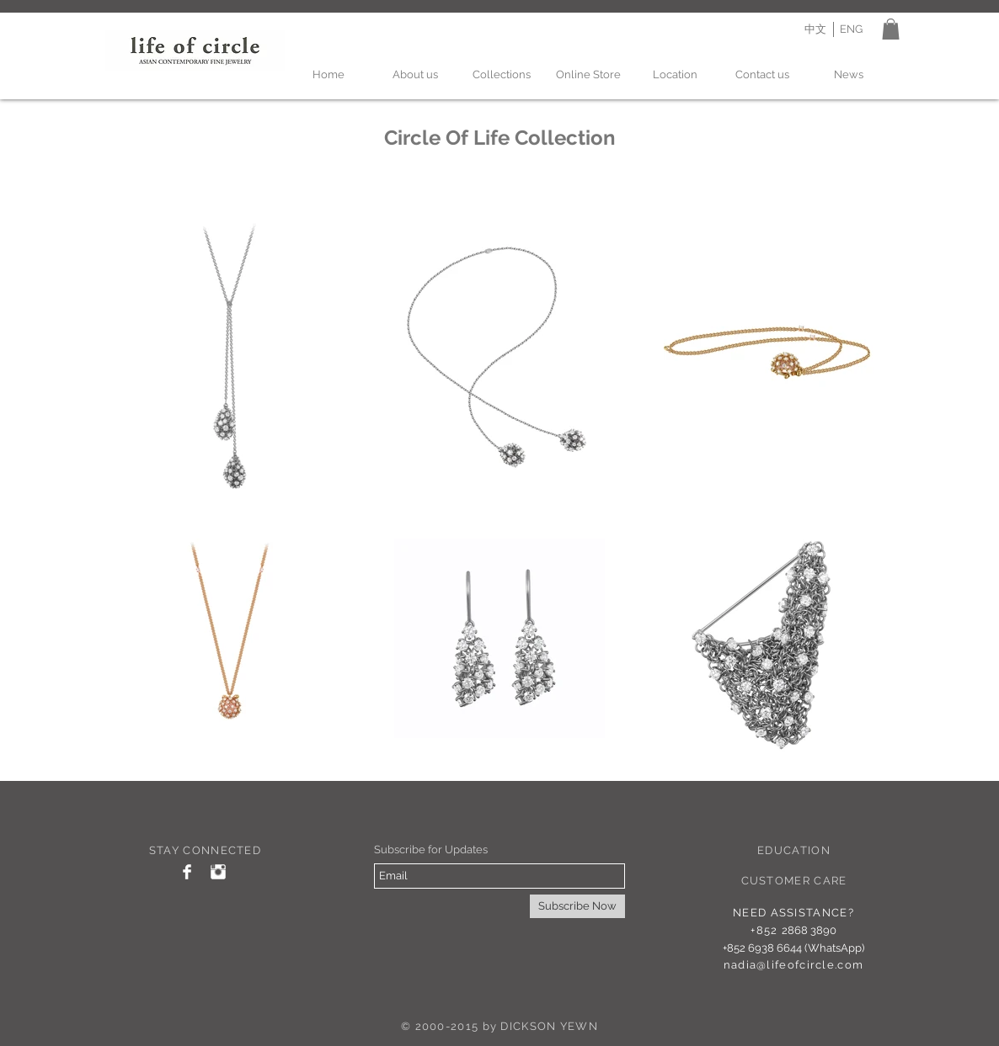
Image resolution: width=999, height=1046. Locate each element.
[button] (891, 29)
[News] (848, 75)
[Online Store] (588, 75)
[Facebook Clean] (187, 871)
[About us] (414, 75)
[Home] (328, 75)
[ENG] (851, 29)
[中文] (815, 29)
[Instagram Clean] (218, 871)
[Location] (675, 75)
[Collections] (501, 75)
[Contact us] (762, 75)
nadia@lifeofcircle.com (794, 964)
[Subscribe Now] (577, 906)
